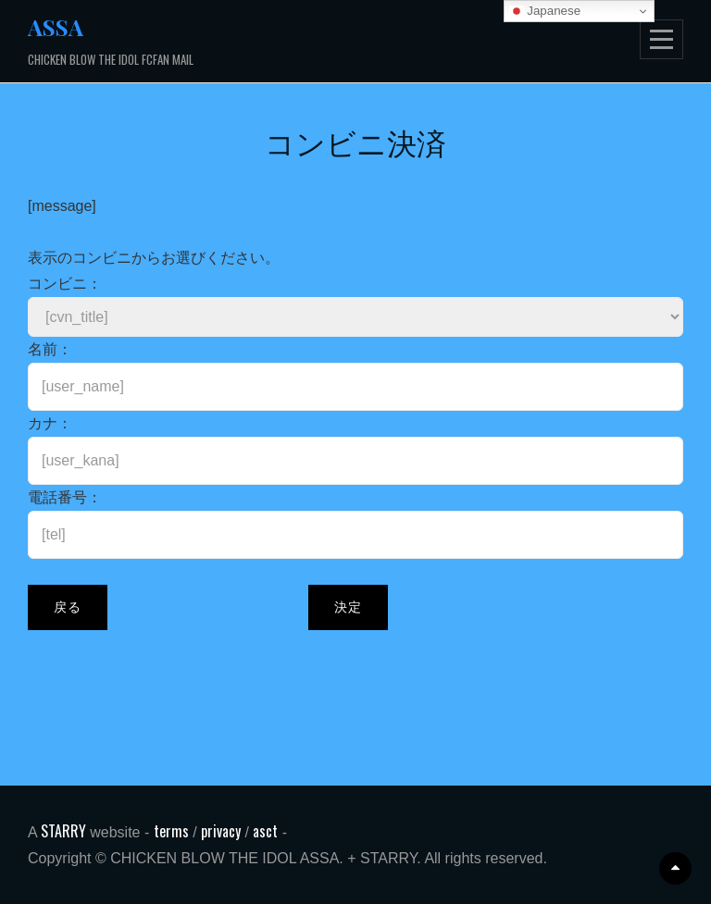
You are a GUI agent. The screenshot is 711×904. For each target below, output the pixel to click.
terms (171, 831)
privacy (221, 831)
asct (265, 831)
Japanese (545, 11)
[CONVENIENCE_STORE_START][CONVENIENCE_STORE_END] (355, 317)
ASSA (55, 27)
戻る (67, 607)
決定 (348, 607)
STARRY (65, 831)
